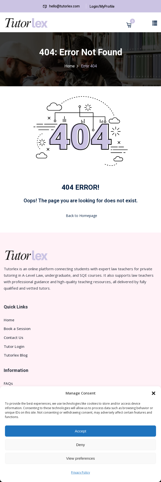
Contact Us (13, 337)
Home (69, 66)
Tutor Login (14, 346)
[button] (153, 393)
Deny (80, 445)
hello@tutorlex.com (61, 6)
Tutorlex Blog (16, 355)
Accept (80, 431)
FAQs (8, 383)
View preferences (80, 458)
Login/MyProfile (102, 6)
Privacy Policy (80, 472)
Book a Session (17, 328)
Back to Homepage (80, 215)
